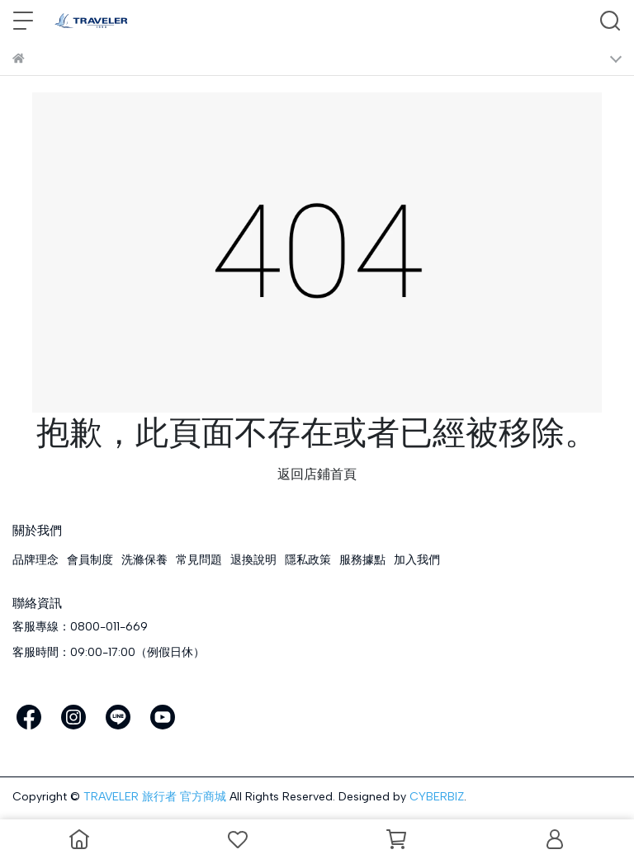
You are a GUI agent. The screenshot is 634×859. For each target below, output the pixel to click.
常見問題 (199, 560)
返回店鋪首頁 (317, 474)
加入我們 (417, 560)
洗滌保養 (144, 560)
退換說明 (253, 560)
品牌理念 (35, 560)
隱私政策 (308, 560)
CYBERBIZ (436, 797)
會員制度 (90, 560)
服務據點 (362, 560)
